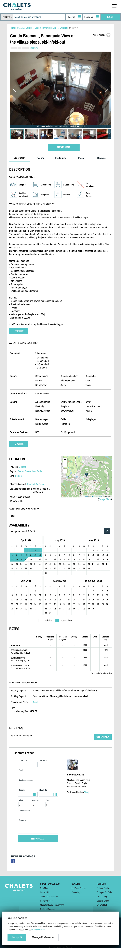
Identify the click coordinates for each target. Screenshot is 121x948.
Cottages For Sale (104, 892)
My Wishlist (102, 904)
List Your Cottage (78, 888)
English (43, 909)
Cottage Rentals (103, 888)
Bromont (18, 475)
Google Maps (105, 499)
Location (40, 158)
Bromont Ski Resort (36, 484)
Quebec (22, 466)
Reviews (101, 158)
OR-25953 (73, 27)
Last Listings (102, 896)
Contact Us (45, 892)
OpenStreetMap (96, 496)
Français (51, 909)
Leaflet (85, 496)
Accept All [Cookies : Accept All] (17, 937)
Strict (35, 702)
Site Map (44, 888)
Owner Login (76, 892)
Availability (60, 158)
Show (86, 792)
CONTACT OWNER (63, 147)
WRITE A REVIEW (102, 737)
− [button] (65, 464)
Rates (81, 158)
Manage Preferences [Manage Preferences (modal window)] (43, 937)
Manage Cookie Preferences (52, 904)
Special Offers (103, 900)
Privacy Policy (46, 900)
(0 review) (34, 47)
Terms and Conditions (49, 896)
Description (19, 157)
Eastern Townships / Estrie (29, 471)
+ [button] (65, 460)
